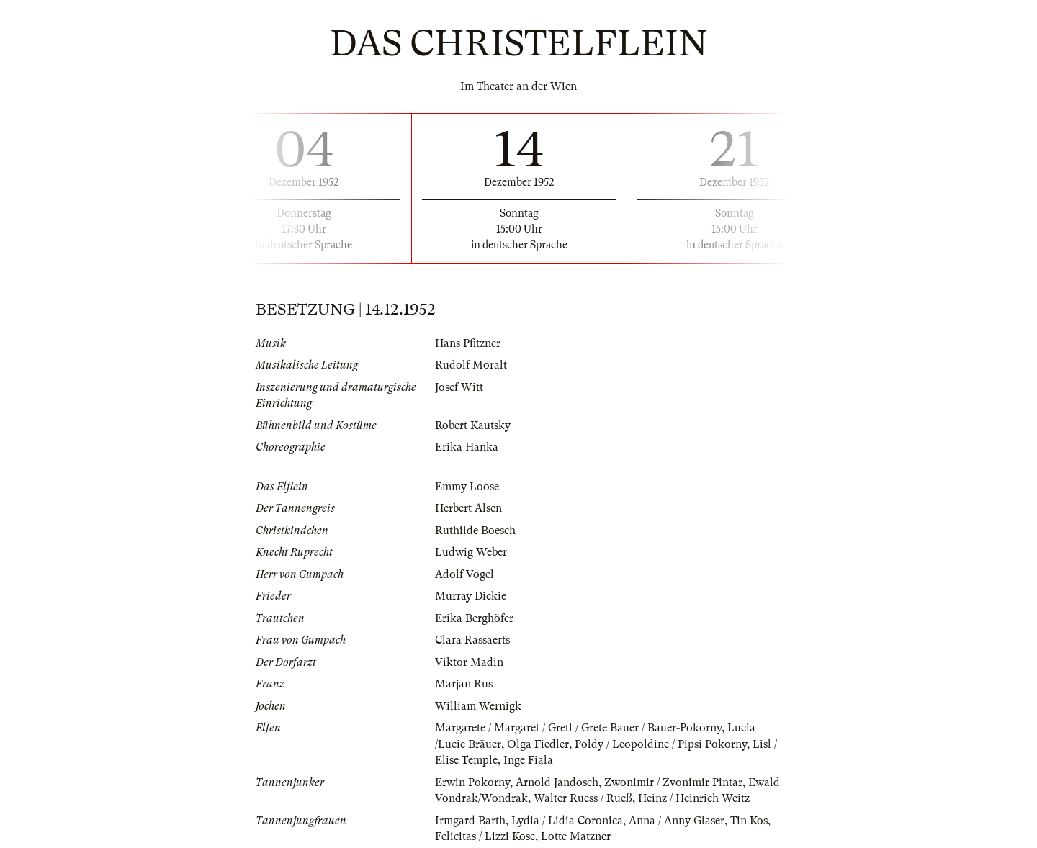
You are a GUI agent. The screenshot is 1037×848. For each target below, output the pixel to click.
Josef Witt (459, 387)
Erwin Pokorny (472, 782)
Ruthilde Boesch (475, 530)
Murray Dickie (470, 596)
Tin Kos (749, 820)
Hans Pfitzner (467, 343)
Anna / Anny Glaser (676, 820)
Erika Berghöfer (474, 618)
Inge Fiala (528, 760)
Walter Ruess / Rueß (583, 798)
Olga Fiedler (538, 744)
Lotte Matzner (576, 836)
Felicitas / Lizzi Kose (485, 836)
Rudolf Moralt (471, 364)
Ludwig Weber (471, 552)
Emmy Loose (467, 486)
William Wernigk (478, 706)
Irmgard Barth (470, 820)
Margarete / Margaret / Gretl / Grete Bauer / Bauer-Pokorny (578, 727)
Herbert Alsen (468, 508)
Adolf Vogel (464, 574)
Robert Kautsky (473, 425)
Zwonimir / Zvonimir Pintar (673, 782)
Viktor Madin (469, 662)
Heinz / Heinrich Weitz (694, 798)
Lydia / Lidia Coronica (567, 820)
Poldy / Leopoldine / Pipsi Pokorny (661, 744)
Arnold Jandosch (557, 782)
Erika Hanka (466, 447)
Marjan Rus (464, 683)
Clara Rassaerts (472, 639)
